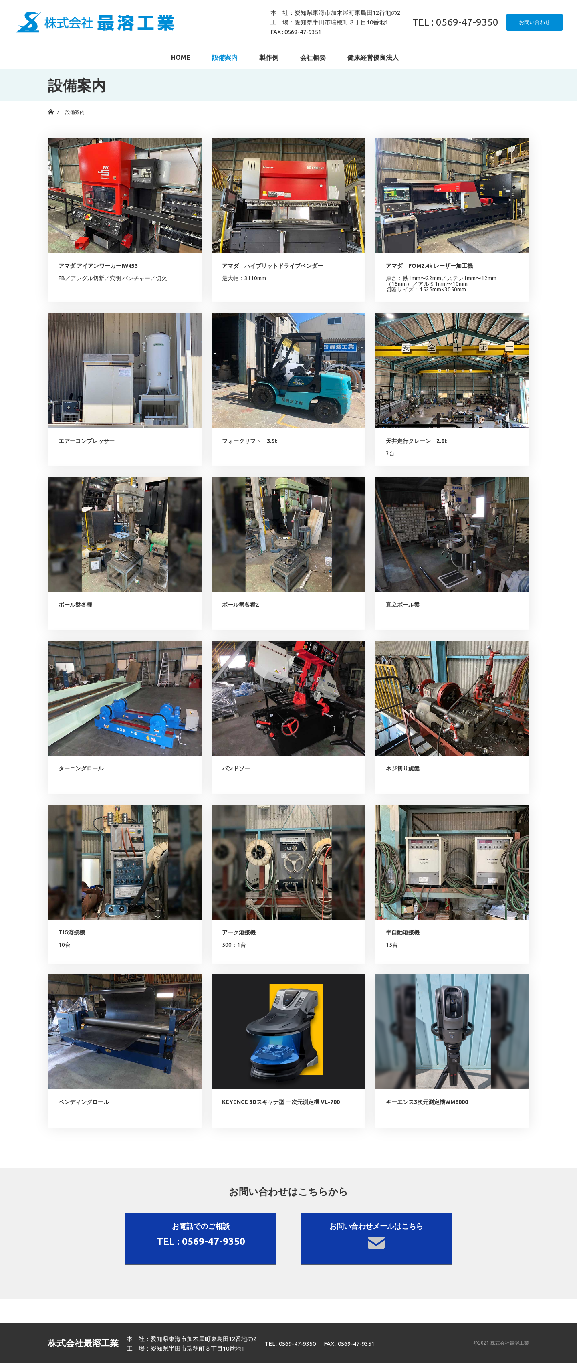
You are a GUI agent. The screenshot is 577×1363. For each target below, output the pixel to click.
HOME (180, 57)
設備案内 (225, 57)
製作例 (268, 57)
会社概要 (313, 57)
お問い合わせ (534, 22)
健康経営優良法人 (373, 57)
